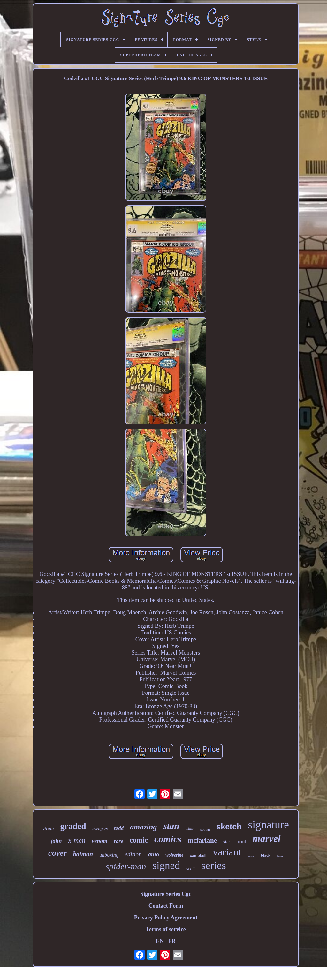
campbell (198, 855)
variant (227, 852)
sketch (228, 826)
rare (118, 841)
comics (167, 839)
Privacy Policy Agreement (166, 917)
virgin (48, 828)
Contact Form (165, 906)
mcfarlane (202, 840)
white (190, 829)
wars (250, 856)
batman (83, 854)
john (56, 841)
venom (99, 841)
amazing (143, 827)
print (241, 841)
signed (166, 865)
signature (268, 825)
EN (160, 941)
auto (153, 854)
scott (190, 868)
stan (171, 826)
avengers (100, 828)
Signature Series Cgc (165, 894)
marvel (267, 838)
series (213, 865)
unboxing (108, 855)
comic (138, 840)
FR (172, 941)
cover (57, 853)
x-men (76, 840)
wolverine (174, 855)
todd (119, 828)
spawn (205, 829)
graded (73, 826)
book (280, 856)
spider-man (125, 866)
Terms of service (166, 929)
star (226, 841)
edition (133, 854)
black (265, 855)
